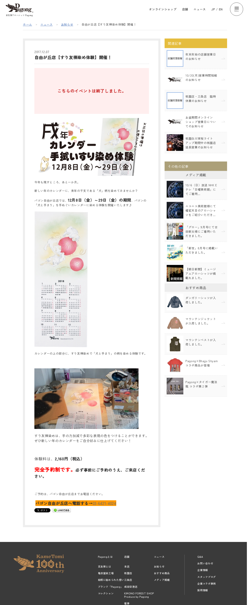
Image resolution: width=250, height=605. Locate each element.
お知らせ (67, 24)
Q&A (200, 557)
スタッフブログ (206, 577)
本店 (126, 566)
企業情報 (202, 570)
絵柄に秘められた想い (111, 580)
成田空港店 (130, 587)
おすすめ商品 (162, 573)
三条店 (128, 580)
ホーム (27, 24)
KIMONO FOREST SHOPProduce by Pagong (139, 595)
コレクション (106, 593)
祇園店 (128, 573)
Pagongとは (105, 557)
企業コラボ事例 (206, 583)
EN (221, 9)
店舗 (185, 9)
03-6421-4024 (104, 503)
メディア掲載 (162, 580)
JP (213, 9)
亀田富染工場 (106, 573)
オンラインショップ (162, 9)
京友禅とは (104, 566)
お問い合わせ (205, 563)
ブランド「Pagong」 (110, 587)
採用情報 (202, 590)
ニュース (200, 9)
